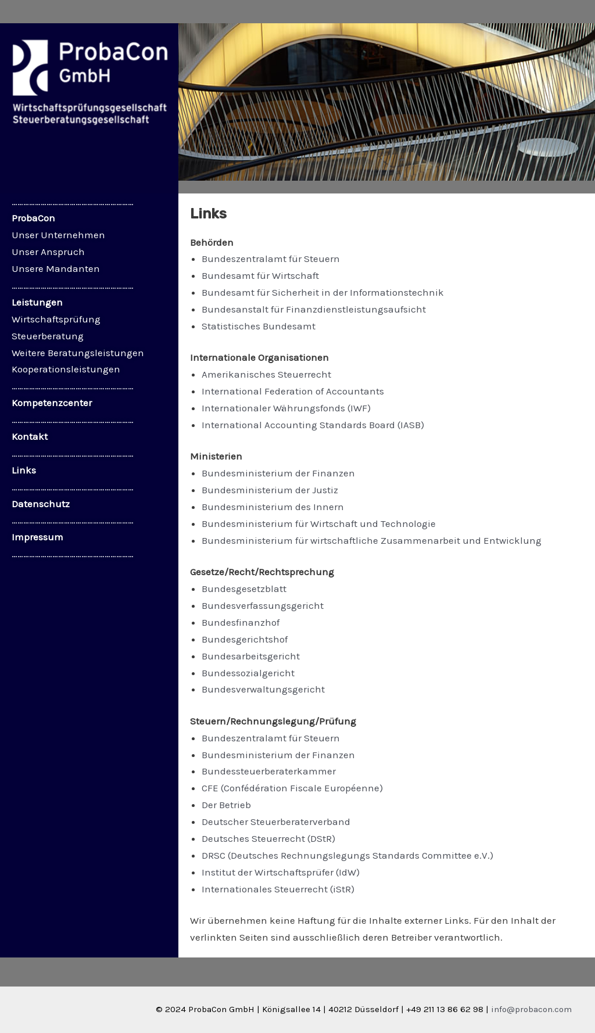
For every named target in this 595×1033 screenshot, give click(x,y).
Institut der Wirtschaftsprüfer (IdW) (281, 872)
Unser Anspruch (48, 251)
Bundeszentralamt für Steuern (271, 258)
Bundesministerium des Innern (273, 506)
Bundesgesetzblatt (244, 588)
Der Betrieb (226, 804)
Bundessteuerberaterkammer (269, 771)
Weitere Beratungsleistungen (78, 352)
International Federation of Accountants (293, 391)
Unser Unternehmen (58, 235)
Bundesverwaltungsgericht (263, 689)
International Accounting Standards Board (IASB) (313, 425)
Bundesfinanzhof (240, 622)
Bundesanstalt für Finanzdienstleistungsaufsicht (314, 309)
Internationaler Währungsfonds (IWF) (286, 408)
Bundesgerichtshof (245, 639)
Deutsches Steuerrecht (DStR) (268, 838)
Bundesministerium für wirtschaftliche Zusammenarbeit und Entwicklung (372, 540)
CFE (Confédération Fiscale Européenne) (292, 788)
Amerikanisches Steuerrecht (266, 374)
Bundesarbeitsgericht (251, 656)
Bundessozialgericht (248, 673)
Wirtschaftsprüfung (56, 319)
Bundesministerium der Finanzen (278, 473)
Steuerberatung (48, 336)
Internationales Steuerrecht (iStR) (278, 889)
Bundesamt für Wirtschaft (260, 275)
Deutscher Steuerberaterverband (276, 821)
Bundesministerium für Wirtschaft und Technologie (319, 523)
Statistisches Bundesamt (259, 326)
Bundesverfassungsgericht (263, 605)
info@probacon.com (531, 1009)
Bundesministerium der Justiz (270, 490)
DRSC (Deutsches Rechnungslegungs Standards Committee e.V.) (347, 855)
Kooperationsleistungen (66, 369)
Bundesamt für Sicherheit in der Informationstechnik (323, 292)
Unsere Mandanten (56, 268)
